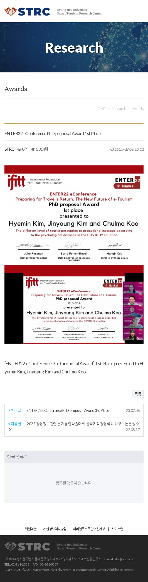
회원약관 (30, 529)
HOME (100, 108)
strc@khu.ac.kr (124, 559)
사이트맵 (117, 529)
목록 (138, 394)
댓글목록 (15, 456)
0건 (23, 149)
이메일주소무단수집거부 (89, 529)
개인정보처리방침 (54, 529)
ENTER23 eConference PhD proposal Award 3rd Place (68, 410)
